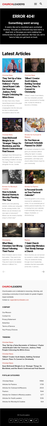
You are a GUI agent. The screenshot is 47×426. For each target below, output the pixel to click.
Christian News (7, 75)
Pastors (27, 240)
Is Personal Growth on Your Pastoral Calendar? (34, 192)
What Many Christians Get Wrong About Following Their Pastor (12, 247)
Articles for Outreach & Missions (33, 136)
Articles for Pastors (31, 187)
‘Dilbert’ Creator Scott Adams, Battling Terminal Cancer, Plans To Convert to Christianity (32, 85)
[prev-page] (4, 271)
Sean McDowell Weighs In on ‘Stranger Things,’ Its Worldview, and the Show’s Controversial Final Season (12, 144)
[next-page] (43, 271)
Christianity (6, 240)
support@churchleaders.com (19, 300)
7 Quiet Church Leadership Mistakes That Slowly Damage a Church (35, 247)
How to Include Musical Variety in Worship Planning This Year (10, 196)
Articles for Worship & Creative (9, 188)
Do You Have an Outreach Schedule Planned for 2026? (34, 143)
